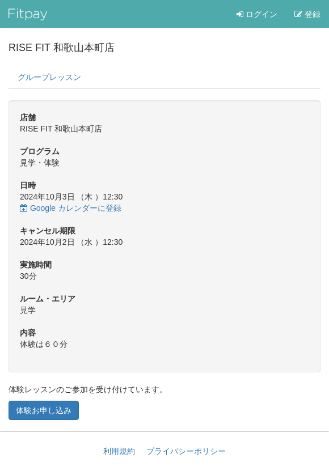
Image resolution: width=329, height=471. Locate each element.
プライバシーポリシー (186, 451)
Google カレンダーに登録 (70, 208)
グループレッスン (49, 77)
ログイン (257, 14)
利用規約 (119, 451)
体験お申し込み (43, 410)
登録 (307, 14)
